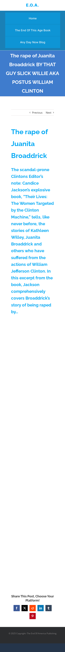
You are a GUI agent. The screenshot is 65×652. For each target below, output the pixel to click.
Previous (37, 112)
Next (48, 112)
